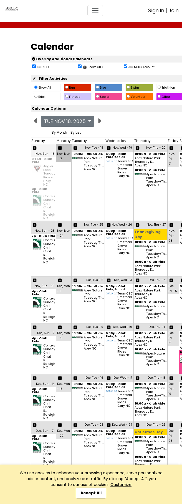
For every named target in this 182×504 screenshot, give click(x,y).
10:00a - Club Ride (87, 154)
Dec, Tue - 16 (94, 378)
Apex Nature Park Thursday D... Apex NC (148, 162)
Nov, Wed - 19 (122, 148)
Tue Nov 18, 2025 (65, 121)
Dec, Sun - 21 (45, 431)
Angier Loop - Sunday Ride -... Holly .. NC (49, 175)
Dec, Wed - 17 (122, 378)
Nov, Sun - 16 (45, 154)
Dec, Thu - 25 (156, 425)
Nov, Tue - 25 (93, 225)
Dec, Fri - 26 (171, 436)
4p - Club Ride (39, 191)
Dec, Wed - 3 (123, 280)
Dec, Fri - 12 (171, 338)
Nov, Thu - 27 (156, 225)
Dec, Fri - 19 (171, 389)
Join (173, 10)
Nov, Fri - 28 (171, 236)
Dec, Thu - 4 (157, 280)
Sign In (156, 10)
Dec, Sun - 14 (45, 384)
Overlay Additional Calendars (62, 59)
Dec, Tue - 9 (94, 327)
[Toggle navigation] (95, 10)
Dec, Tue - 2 (94, 280)
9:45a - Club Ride (42, 161)
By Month (59, 132)
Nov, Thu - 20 (156, 148)
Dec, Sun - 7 (45, 333)
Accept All (91, 493)
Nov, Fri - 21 (171, 159)
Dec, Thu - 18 (157, 378)
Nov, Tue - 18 (94, 148)
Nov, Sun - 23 (44, 231)
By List (75, 132)
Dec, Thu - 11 (157, 327)
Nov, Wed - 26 (122, 225)
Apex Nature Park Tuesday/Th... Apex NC (94, 163)
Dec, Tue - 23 (94, 425)
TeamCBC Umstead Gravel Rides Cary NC (125, 168)
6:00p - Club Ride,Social (116, 156)
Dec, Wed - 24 (122, 425)
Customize (121, 484)
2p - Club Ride (43, 236)
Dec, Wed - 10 (122, 327)
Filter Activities (49, 78)
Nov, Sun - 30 (44, 286)
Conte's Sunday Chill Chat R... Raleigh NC (49, 207)
